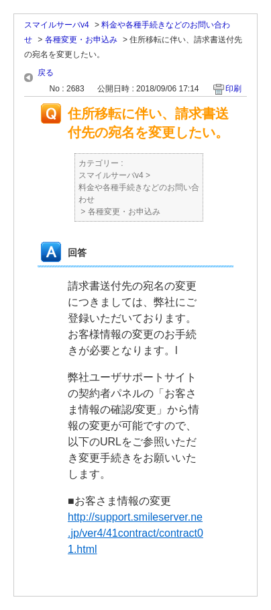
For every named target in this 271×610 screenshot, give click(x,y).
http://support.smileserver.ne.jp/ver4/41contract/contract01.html (135, 533)
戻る (46, 72)
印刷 (233, 88)
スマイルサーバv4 (56, 25)
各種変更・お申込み (81, 39)
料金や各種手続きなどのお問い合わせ (138, 193)
